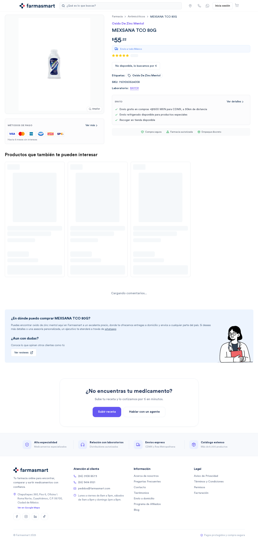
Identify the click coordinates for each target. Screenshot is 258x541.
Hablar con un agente (144, 422)
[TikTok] (44, 516)
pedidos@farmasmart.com (92, 488)
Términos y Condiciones (209, 481)
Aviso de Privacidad (206, 476)
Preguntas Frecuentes (147, 481)
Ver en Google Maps (29, 507)
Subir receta (107, 422)
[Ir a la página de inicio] (37, 5)
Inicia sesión (222, 5)
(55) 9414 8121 (84, 482)
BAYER (134, 88)
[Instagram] (26, 516)
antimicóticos (136, 16)
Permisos (199, 487)
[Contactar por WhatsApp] (207, 6)
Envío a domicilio (144, 498)
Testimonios (141, 493)
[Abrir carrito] (237, 5)
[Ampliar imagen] (94, 109)
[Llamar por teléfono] (199, 6)
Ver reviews (23, 352)
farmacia (117, 16)
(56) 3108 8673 (85, 476)
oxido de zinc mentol (144, 75)
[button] (190, 6)
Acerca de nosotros (146, 476)
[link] (163, 17)
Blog (136, 510)
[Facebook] (16, 516)
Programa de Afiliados (147, 504)
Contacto (140, 487)
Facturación (201, 493)
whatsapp (110, 329)
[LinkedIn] (35, 516)
